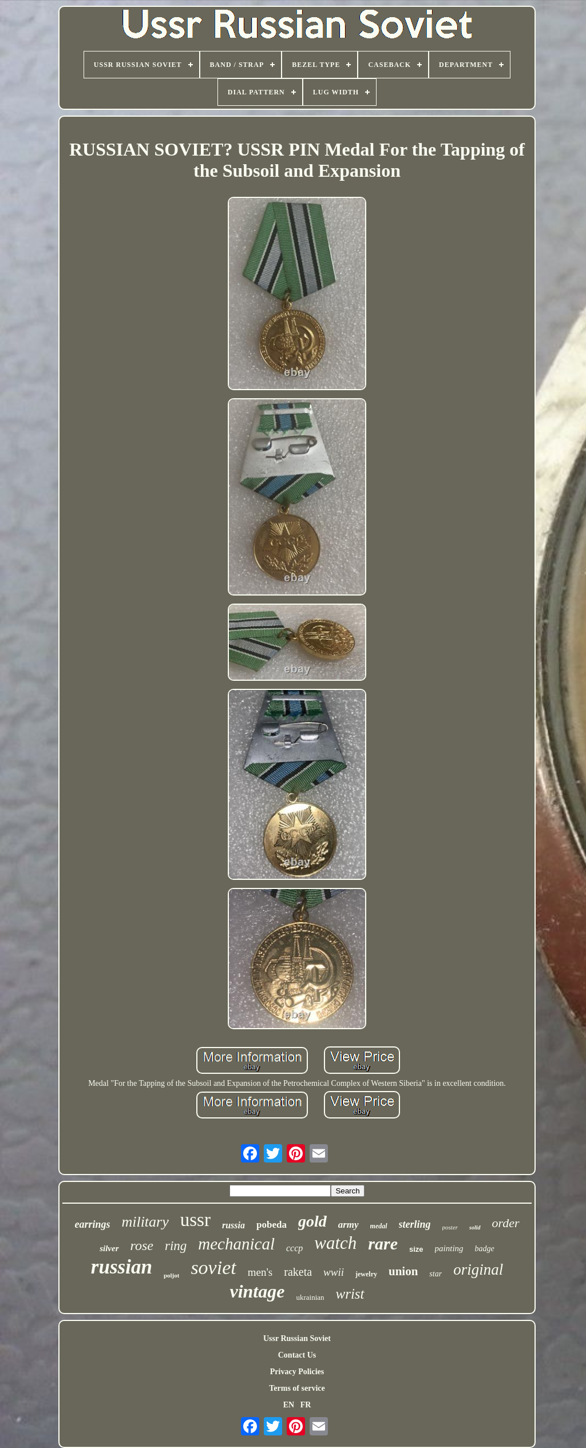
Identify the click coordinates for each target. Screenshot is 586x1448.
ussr (195, 1219)
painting (449, 1248)
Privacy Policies (297, 1371)
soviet (213, 1267)
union (403, 1271)
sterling (415, 1224)
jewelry (366, 1274)
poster (450, 1227)
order (506, 1223)
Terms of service (296, 1388)
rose (141, 1245)
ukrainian (310, 1297)
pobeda (271, 1224)
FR (305, 1405)
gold (312, 1221)
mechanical (236, 1244)
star (435, 1274)
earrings (92, 1224)
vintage (256, 1291)
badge (484, 1248)
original (478, 1269)
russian (121, 1267)
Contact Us (297, 1355)
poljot (172, 1275)
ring (176, 1246)
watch (335, 1243)
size (416, 1249)
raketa (298, 1271)
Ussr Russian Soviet (297, 1338)
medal (378, 1226)
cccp (294, 1248)
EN (288, 1405)
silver (109, 1248)
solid (474, 1227)
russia (233, 1225)
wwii (333, 1272)
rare (383, 1243)
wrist (350, 1294)
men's (260, 1272)
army (348, 1224)
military (144, 1221)
